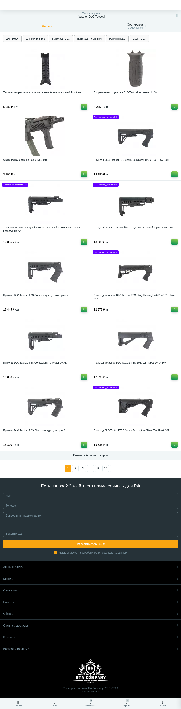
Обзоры (90, 613)
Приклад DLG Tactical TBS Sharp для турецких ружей (34, 430)
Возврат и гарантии (90, 648)
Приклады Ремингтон (89, 38)
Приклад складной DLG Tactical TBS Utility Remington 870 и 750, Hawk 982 (134, 297)
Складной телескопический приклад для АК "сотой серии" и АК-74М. (134, 227)
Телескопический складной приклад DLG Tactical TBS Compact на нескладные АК (41, 229)
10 (105, 468)
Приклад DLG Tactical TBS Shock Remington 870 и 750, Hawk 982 (131, 430)
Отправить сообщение (90, 544)
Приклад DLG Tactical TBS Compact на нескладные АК (35, 362)
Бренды (90, 578)
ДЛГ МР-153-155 (35, 38)
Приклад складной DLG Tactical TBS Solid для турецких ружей (130, 362)
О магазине (90, 590)
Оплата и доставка (90, 625)
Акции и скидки (90, 567)
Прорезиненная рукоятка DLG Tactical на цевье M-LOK (125, 92)
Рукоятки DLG (117, 38)
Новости (90, 602)
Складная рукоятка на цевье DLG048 (25, 160)
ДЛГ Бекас (12, 38)
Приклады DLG (61, 38)
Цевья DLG (139, 38)
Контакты (90, 637)
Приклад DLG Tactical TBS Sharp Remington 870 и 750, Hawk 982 (131, 160)
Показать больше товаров (90, 455)
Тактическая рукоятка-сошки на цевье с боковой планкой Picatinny (42, 92)
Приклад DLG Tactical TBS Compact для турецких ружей (35, 295)
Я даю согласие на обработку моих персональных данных (93, 552)
